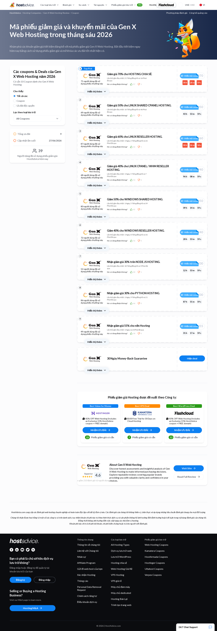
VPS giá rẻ (116, 580)
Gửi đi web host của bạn (89, 568)
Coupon (21, 100)
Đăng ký (20, 579)
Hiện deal (192, 358)
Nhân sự (81, 556)
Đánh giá (69, 5)
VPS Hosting (117, 574)
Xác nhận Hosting (86, 574)
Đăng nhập (44, 579)
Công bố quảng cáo (198, 13)
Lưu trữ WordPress (121, 556)
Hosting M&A (32, 608)
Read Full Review (188, 476)
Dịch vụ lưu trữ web (121, 550)
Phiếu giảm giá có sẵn (99, 437)
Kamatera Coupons (155, 550)
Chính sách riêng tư (87, 595)
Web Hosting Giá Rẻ (121, 568)
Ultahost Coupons (154, 568)
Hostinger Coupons (155, 562)
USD (190, 5)
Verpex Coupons (153, 574)
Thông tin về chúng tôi (88, 544)
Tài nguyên (100, 5)
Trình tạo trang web (121, 604)
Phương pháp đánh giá (176, 13)
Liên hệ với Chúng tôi (88, 550)
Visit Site (189, 468)
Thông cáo (82, 580)
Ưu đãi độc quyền (26, 105)
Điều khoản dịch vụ (87, 601)
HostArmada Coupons (156, 556)
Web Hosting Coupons (156, 544)
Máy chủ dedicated (121, 592)
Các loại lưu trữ (49, 5)
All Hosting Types (120, 544)
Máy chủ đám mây (120, 586)
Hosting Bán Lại (119, 598)
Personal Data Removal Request (89, 588)
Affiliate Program (86, 562)
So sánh (84, 5)
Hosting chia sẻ (119, 562)
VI (202, 5)
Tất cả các (22, 96)
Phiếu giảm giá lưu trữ (126, 4)
